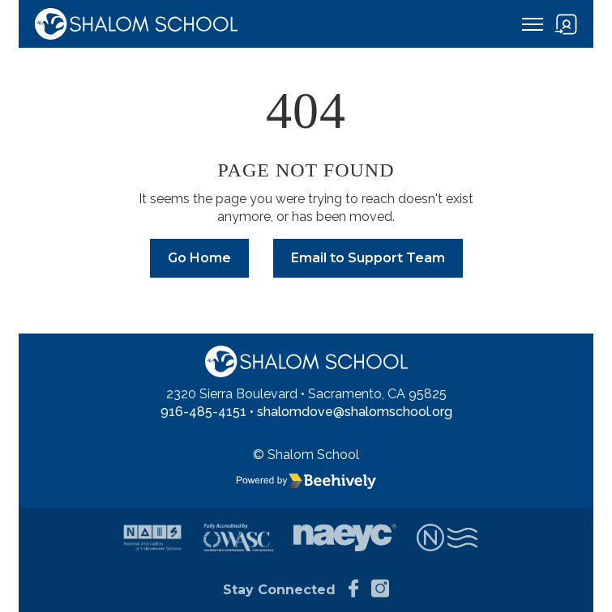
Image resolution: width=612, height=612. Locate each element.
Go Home (199, 258)
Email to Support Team (368, 258)
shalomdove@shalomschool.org (354, 411)
